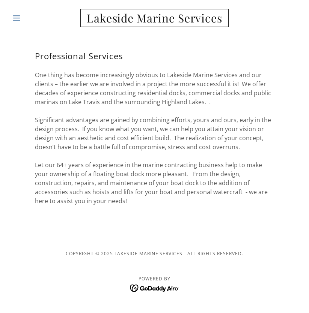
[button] (31, 17)
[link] (154, 20)
